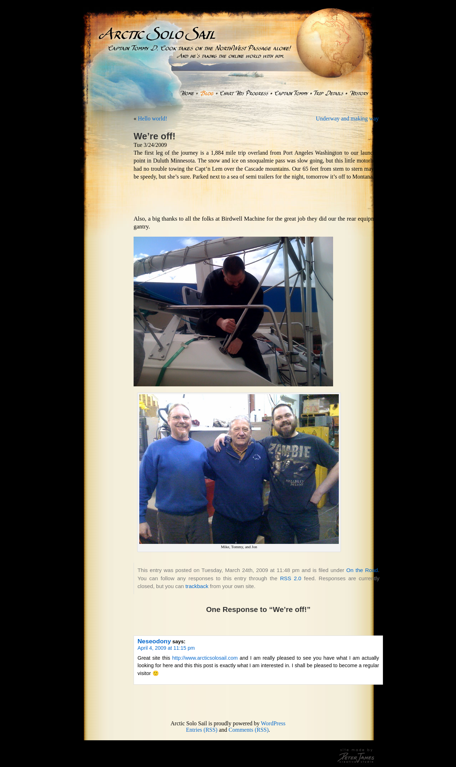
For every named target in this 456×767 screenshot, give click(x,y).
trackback (196, 586)
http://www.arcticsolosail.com (205, 658)
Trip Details (328, 93)
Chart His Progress (244, 93)
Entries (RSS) (201, 730)
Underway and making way (347, 118)
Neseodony (154, 641)
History (359, 93)
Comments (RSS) (249, 730)
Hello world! (152, 118)
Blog (207, 93)
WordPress (273, 723)
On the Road (362, 570)
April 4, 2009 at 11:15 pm (166, 648)
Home (186, 93)
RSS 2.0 (290, 578)
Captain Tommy (291, 93)
